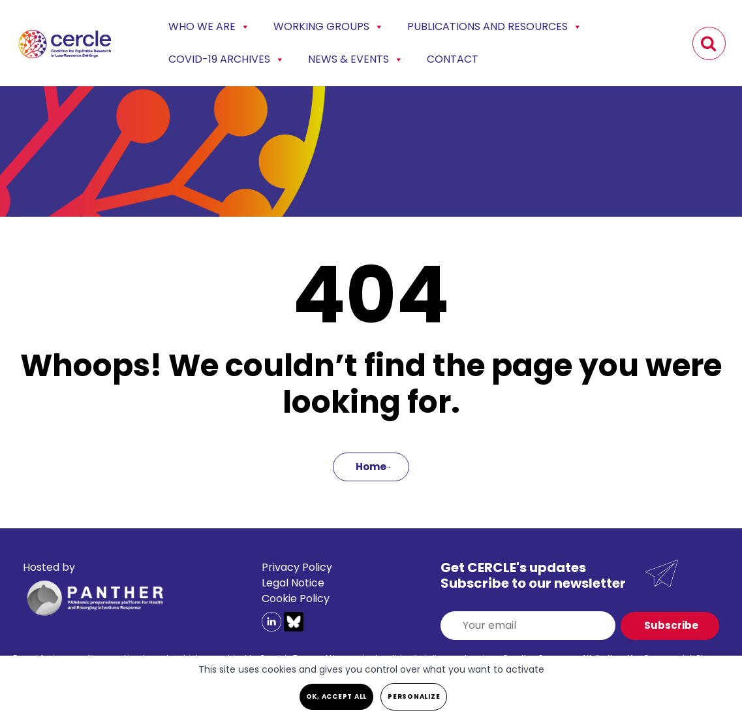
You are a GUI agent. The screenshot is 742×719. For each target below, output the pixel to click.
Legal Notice (293, 582)
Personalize (414, 696)
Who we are (209, 27)
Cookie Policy (296, 598)
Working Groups (328, 27)
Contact (452, 59)
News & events (355, 59)
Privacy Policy (297, 567)
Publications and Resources (494, 27)
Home (371, 466)
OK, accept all (336, 696)
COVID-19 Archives (226, 59)
